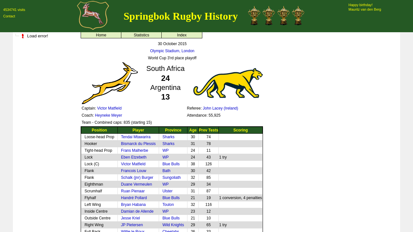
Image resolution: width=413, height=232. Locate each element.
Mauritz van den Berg (364, 9)
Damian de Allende (137, 211)
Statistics (141, 35)
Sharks (168, 137)
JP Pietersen (132, 225)
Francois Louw (133, 171)
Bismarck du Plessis (138, 143)
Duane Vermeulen (136, 184)
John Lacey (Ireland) (220, 108)
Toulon (168, 204)
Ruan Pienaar (133, 191)
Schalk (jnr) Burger (137, 177)
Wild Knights (173, 225)
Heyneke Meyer (108, 115)
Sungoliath (171, 177)
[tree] (45, 36)
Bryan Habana (133, 204)
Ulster (167, 191)
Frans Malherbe (134, 150)
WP (165, 150)
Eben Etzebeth (133, 157)
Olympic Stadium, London (172, 51)
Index (181, 35)
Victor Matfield (109, 108)
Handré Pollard (134, 198)
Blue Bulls (170, 164)
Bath (166, 171)
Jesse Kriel (130, 218)
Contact (9, 16)
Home (101, 35)
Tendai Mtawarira (135, 137)
